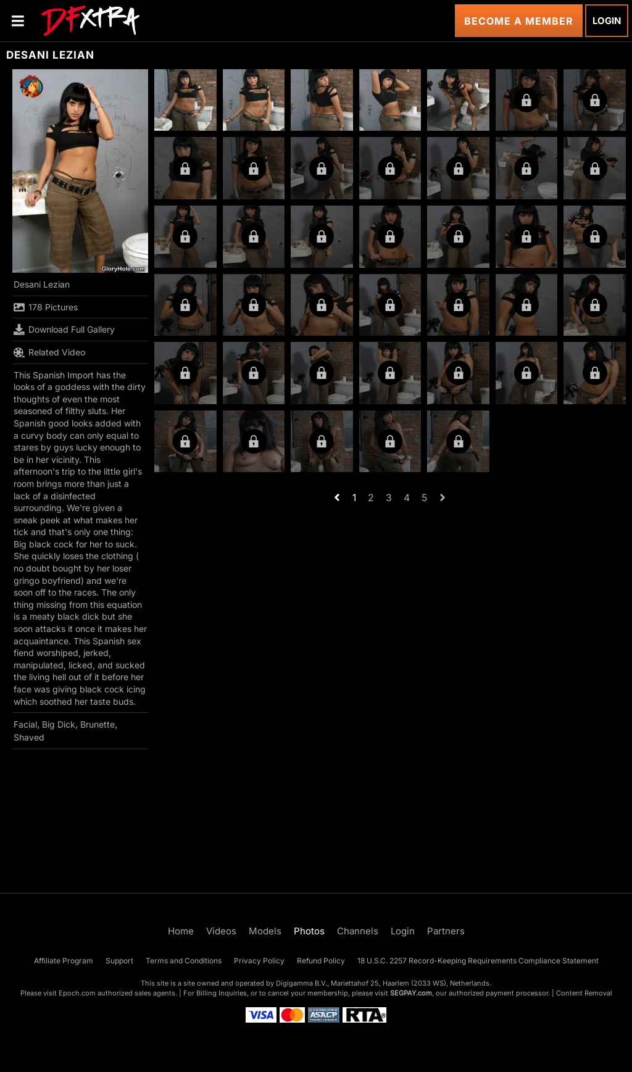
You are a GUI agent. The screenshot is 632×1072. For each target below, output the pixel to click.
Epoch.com (77, 993)
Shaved (29, 737)
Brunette (97, 724)
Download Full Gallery (64, 329)
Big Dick (58, 724)
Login (606, 21)
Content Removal (584, 993)
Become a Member (518, 21)
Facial (25, 724)
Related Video (49, 352)
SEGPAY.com (411, 993)
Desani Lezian (42, 284)
